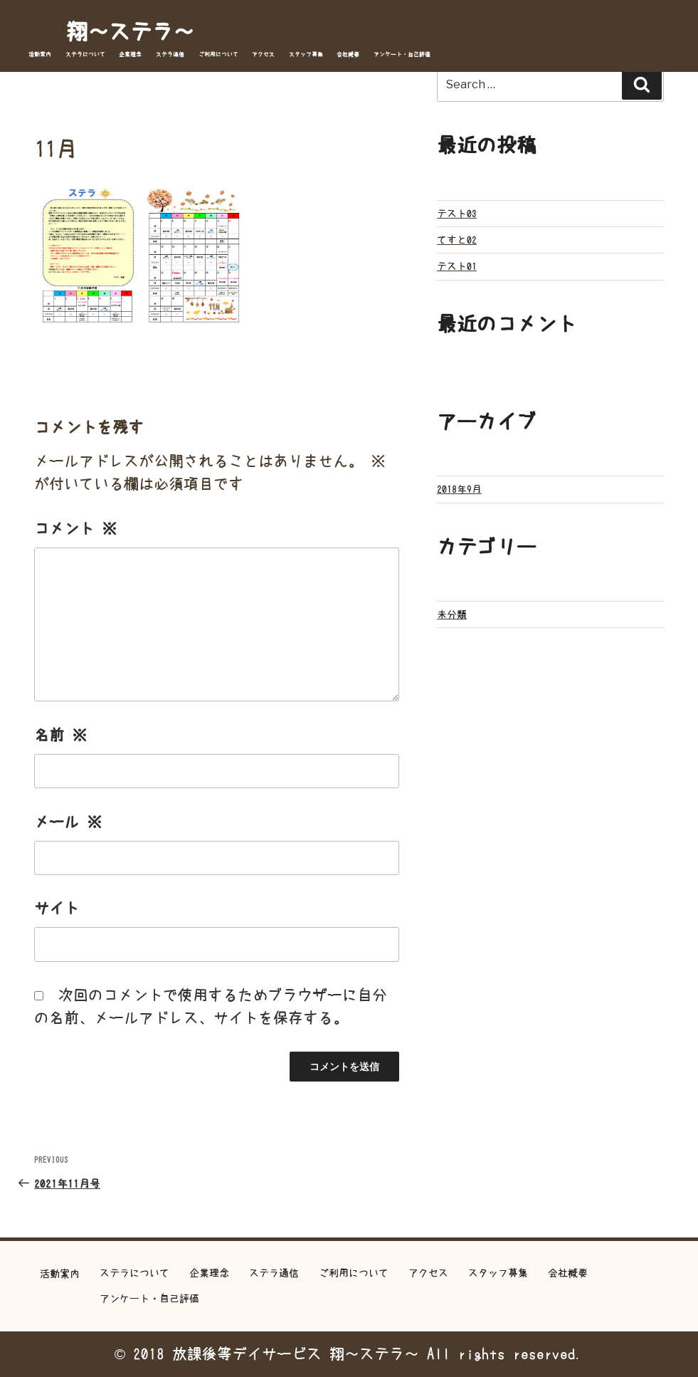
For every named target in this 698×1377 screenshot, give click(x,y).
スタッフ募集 (306, 54)
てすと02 (457, 240)
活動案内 (39, 54)
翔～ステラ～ (130, 31)
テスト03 (457, 214)
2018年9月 (459, 489)
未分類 (452, 614)
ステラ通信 (170, 54)
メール (68, 822)
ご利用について (218, 54)
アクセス (263, 54)
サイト (56, 908)
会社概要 (348, 54)
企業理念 (130, 54)
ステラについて (85, 54)
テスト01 (457, 266)
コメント (75, 528)
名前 (60, 735)
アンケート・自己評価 (402, 54)
